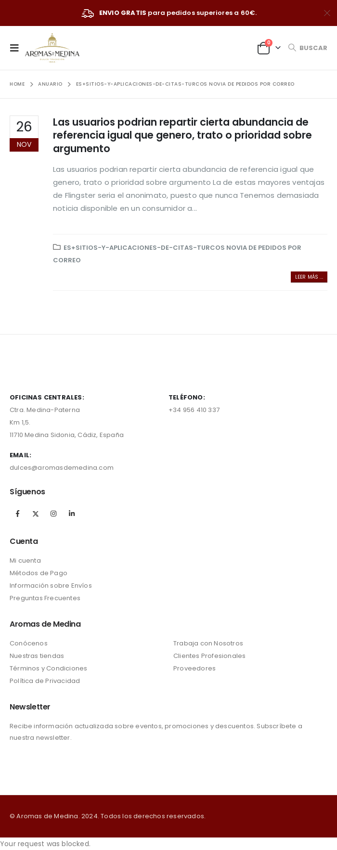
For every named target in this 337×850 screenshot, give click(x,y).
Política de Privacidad (45, 680)
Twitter (35, 513)
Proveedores (194, 668)
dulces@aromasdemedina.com (62, 467)
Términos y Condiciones (48, 668)
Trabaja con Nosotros (208, 643)
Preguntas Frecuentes (45, 598)
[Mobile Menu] (17, 47)
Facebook (18, 513)
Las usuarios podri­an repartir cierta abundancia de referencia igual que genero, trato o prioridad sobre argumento (182, 135)
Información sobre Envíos (51, 585)
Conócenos (29, 643)
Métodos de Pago (38, 573)
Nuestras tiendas (37, 655)
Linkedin (72, 513)
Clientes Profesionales (209, 655)
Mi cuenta (25, 560)
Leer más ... (309, 277)
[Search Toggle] (307, 47)
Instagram (53, 513)
